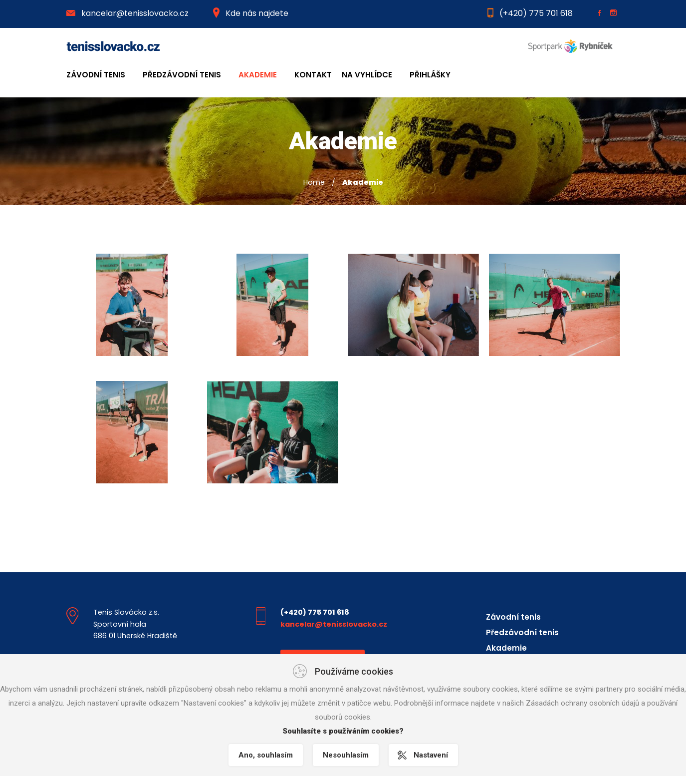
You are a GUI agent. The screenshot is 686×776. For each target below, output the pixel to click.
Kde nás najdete (250, 13)
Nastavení (431, 755)
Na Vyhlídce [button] (367, 74)
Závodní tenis (513, 617)
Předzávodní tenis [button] (182, 74)
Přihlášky (430, 74)
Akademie (506, 648)
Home (314, 182)
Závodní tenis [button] (95, 74)
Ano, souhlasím (265, 755)
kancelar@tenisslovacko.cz (127, 13)
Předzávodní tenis (522, 632)
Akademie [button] (257, 74)
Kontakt (313, 74)
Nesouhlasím (346, 755)
